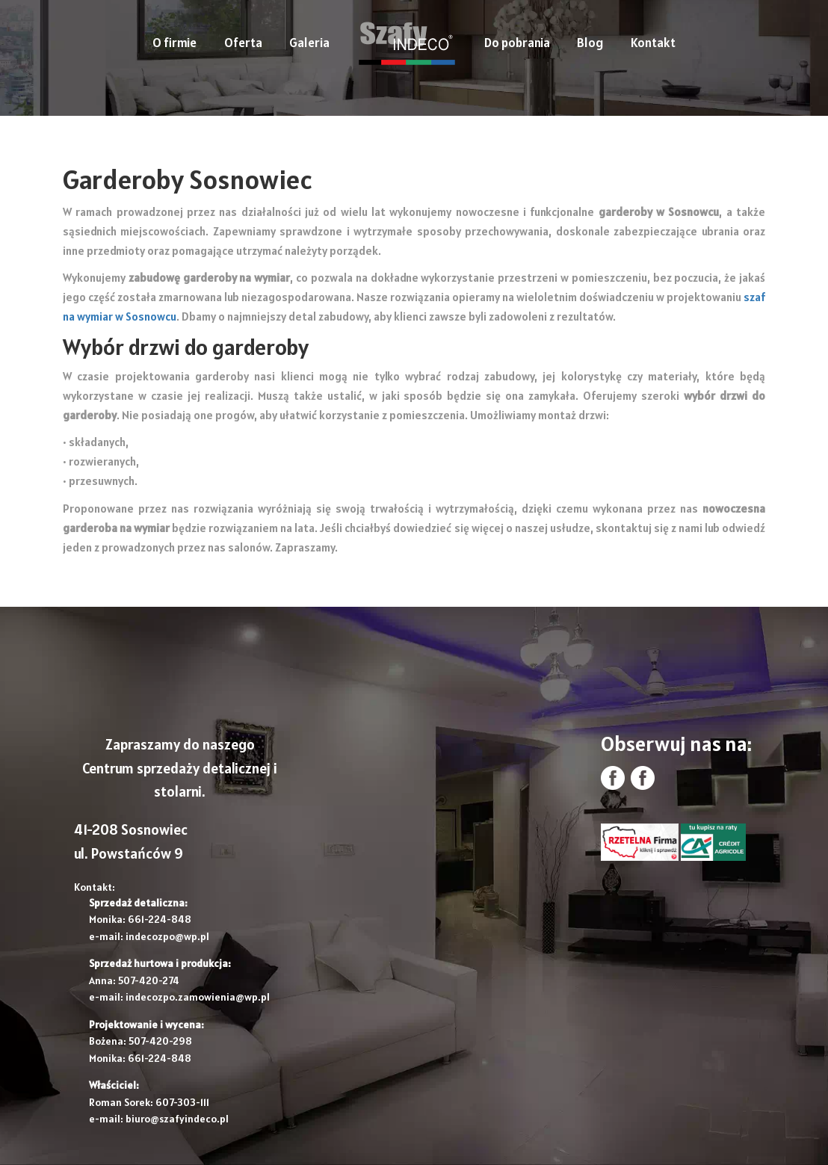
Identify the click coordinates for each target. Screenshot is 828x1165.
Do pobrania (517, 42)
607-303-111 (182, 1102)
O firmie (174, 42)
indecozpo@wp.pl (167, 936)
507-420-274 (148, 980)
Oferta (243, 42)
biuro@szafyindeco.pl (177, 1118)
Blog (590, 42)
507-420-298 (160, 1041)
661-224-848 (159, 919)
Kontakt (653, 42)
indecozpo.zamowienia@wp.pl (198, 997)
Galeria (309, 42)
